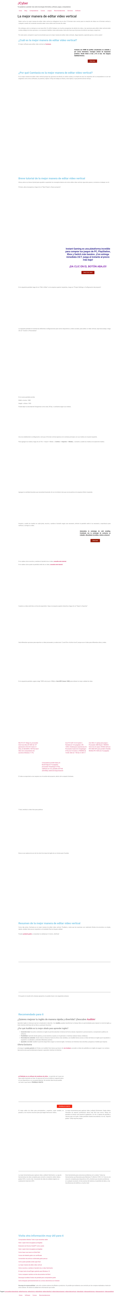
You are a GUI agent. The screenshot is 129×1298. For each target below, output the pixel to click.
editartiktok (38, 1291)
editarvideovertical (70, 1291)
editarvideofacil (47, 1291)
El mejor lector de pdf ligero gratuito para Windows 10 (34, 1271)
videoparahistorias (89, 1291)
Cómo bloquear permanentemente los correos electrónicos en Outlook (38, 1281)
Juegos (49, 10)
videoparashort (99, 1291)
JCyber (23, 3)
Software (78, 10)
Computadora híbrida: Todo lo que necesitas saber (33, 1239)
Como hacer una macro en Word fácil (29, 1252)
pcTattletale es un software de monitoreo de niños (33, 1076)
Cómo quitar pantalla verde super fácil (29, 1262)
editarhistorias (23, 1291)
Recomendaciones (59, 10)
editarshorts (31, 1291)
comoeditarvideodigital (11, 1291)
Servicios (70, 10)
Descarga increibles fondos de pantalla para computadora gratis (37, 1277)
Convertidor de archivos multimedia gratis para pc (32, 1258)
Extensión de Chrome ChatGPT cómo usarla (31, 1246)
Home (20, 1295)
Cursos (43, 10)
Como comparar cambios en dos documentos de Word (34, 1274)
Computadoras (34, 10)
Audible (91, 1019)
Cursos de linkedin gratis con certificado (30, 1255)
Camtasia (48, 44)
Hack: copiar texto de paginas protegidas (30, 1243)
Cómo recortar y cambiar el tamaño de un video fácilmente (35, 1268)
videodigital (80, 1291)
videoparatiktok (109, 1291)
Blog (25, 10)
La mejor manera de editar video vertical (30, 1265)
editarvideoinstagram (58, 1291)
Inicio (20, 10)
